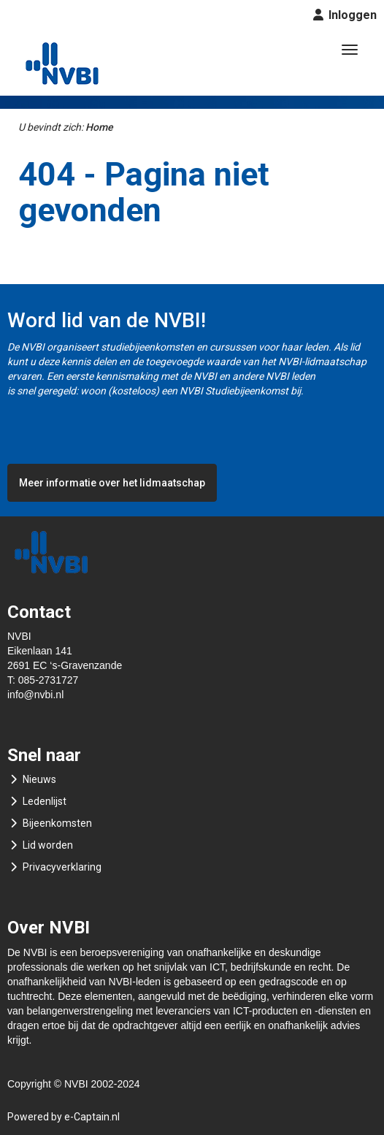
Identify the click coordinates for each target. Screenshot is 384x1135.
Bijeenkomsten (57, 823)
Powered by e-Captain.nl (63, 1117)
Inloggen (351, 15)
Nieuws (39, 779)
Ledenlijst (44, 801)
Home (98, 127)
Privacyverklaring (62, 867)
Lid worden (48, 845)
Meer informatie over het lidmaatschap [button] (112, 483)
